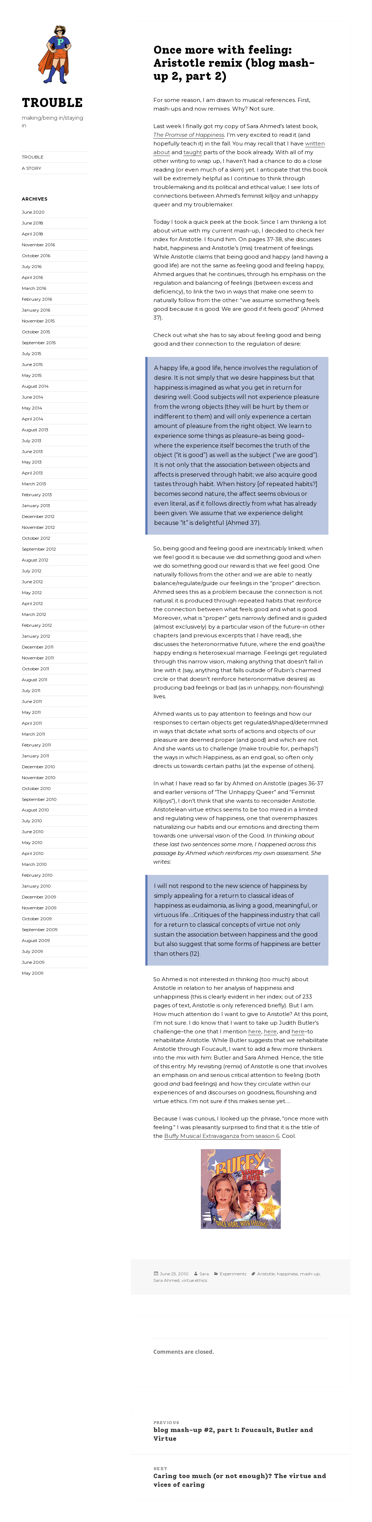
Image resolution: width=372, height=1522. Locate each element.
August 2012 (35, 560)
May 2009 (33, 973)
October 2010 (36, 788)
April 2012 (32, 603)
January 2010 (36, 886)
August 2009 (36, 940)
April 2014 (32, 418)
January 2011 (35, 755)
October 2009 (37, 918)
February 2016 (37, 299)
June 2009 (33, 962)
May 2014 (32, 408)
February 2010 (37, 875)
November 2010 (39, 777)
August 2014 (35, 386)
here (254, 1031)
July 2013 (31, 440)
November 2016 (38, 244)
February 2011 (36, 745)
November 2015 (38, 321)
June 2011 (32, 701)
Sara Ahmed (166, 1280)
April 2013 (32, 473)
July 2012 (31, 570)
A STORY (31, 168)
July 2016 (31, 266)
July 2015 (31, 353)
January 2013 (36, 505)
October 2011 (35, 668)
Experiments (233, 1273)
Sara (204, 1273)
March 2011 (33, 734)
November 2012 (38, 527)
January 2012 (36, 636)
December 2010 (38, 766)
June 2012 (32, 581)
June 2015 (32, 364)
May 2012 (32, 592)
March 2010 (34, 864)
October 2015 (36, 331)
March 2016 (34, 288)
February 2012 (37, 625)
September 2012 (39, 549)
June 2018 (32, 223)
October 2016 (36, 255)
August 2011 (34, 679)
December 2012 (38, 516)
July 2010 (32, 820)
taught (192, 152)
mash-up (310, 1273)
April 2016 (32, 277)
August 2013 (35, 429)
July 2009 (32, 951)
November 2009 (39, 907)
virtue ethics (194, 1280)
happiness (287, 1273)
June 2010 (33, 831)
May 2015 (31, 375)
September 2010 (39, 799)
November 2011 (38, 658)
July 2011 (31, 690)
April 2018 (32, 233)
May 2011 (31, 712)
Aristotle (266, 1273)
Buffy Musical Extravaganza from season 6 (221, 1135)
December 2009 (39, 897)
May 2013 (32, 462)
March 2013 (34, 483)
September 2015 (39, 342)
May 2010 (32, 842)
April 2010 (33, 853)
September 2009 (40, 929)
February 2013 (37, 494)
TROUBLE (52, 102)
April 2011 (32, 723)
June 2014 (32, 397)
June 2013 (32, 451)
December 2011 (37, 647)
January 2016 (36, 310)
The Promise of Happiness (188, 134)
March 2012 (34, 614)
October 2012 (36, 538)
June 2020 (33, 212)
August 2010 (35, 810)
